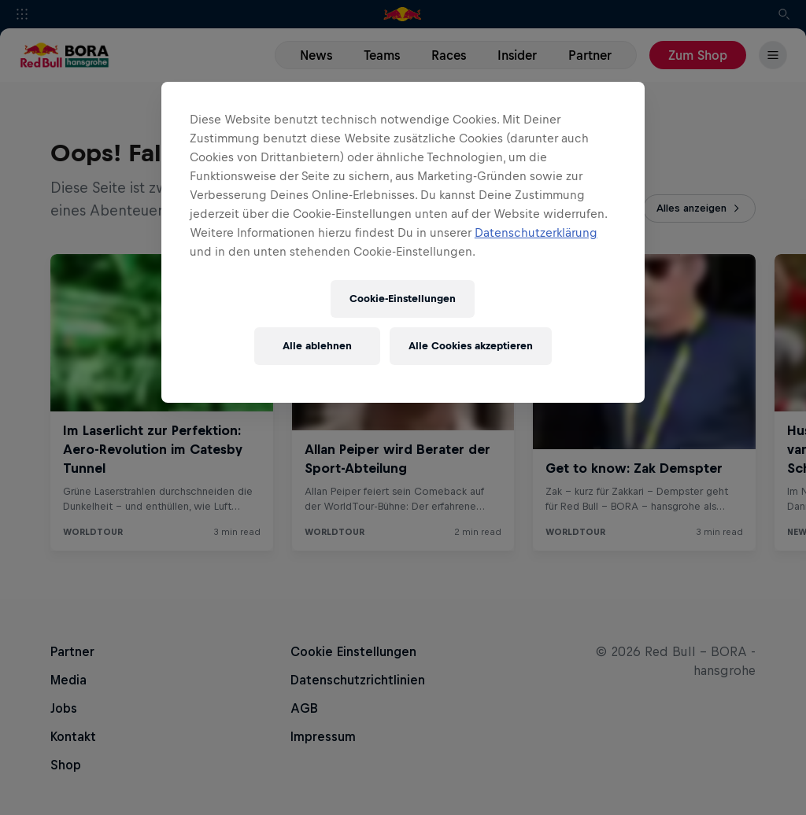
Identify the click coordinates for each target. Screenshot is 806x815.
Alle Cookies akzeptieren (471, 346)
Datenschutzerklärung (536, 232)
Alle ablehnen (317, 346)
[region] (403, 242)
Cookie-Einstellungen (402, 298)
